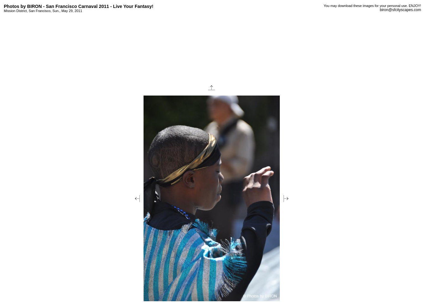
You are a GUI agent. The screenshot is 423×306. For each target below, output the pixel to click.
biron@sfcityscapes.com (400, 10)
